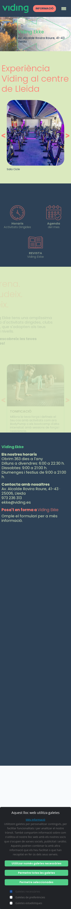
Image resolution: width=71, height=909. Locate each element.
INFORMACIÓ (45, 8)
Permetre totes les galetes (36, 873)
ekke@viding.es (16, 502)
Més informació (35, 819)
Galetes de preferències (30, 897)
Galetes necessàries (27, 891)
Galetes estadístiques (28, 903)
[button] (4, 135)
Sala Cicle (13, 169)
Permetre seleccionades (36, 882)
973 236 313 (12, 497)
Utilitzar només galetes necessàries (36, 863)
